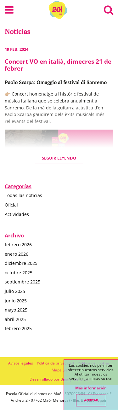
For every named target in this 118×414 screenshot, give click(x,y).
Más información (91, 388)
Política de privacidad (55, 363)
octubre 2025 (18, 273)
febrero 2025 (18, 328)
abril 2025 (15, 319)
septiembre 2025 (22, 282)
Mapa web (61, 370)
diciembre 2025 (21, 263)
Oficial (11, 205)
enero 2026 (16, 254)
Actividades (17, 214)
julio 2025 (15, 291)
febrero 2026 (18, 245)
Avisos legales (20, 363)
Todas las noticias (23, 195)
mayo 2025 (16, 310)
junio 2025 (16, 301)
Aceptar (91, 400)
